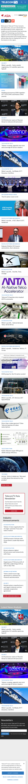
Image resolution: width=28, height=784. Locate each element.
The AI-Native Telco (7, 143)
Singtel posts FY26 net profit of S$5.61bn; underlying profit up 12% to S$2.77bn (14, 563)
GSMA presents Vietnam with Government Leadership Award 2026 (14, 540)
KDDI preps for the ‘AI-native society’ (13, 374)
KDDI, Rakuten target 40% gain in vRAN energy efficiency (12, 451)
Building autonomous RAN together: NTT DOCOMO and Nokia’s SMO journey (13, 94)
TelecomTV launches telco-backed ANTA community (12, 298)
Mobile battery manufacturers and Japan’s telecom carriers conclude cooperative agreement (13, 588)
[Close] (24, 763)
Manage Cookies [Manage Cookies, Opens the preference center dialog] (12, 779)
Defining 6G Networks (10, 571)
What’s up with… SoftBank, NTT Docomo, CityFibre (11, 172)
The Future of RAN (6, 448)
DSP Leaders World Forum (9, 194)
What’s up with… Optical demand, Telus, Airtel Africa (12, 323)
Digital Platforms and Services (10, 218)
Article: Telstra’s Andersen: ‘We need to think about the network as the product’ (13, 478)
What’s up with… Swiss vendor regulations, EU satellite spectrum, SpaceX (12, 67)
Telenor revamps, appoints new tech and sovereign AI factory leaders (13, 146)
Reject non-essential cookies (13, 776)
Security (4, 63)
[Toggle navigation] (25, 2)
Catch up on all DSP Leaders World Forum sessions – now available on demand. (13, 8)
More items (6, 485)
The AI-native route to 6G (9, 197)
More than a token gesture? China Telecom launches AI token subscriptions (12, 425)
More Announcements (12, 596)
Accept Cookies (13, 773)
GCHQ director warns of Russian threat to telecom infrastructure (12, 121)
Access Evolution (6, 269)
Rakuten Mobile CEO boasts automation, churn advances (10, 247)
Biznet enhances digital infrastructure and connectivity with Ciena (14, 552)
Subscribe (14, 511)
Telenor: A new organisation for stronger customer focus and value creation (14, 528)
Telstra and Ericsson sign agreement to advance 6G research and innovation (12, 575)
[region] (13, 772)
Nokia (3, 90)
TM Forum (4, 474)
